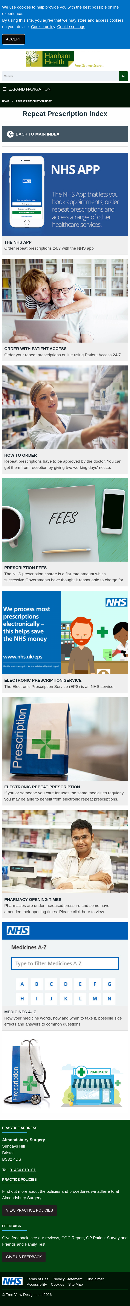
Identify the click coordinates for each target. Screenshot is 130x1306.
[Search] (60, 76)
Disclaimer (95, 1279)
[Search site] (123, 76)
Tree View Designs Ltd (24, 1295)
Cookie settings (71, 26)
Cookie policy (43, 26)
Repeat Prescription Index (34, 101)
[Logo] (65, 59)
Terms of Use (38, 1279)
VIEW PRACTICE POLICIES (29, 1210)
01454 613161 (23, 1170)
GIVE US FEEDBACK (24, 1257)
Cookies (57, 1284)
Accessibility (37, 1284)
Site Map (75, 1284)
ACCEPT (13, 39)
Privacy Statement (68, 1279)
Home (5, 101)
